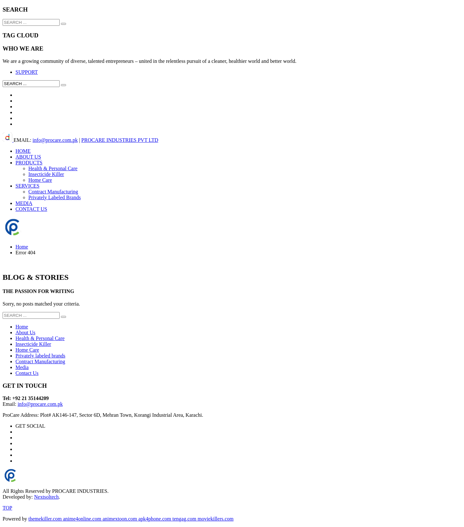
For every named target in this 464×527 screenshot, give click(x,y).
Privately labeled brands (40, 355)
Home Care (40, 180)
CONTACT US (31, 209)
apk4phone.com (155, 519)
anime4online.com (83, 519)
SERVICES (27, 186)
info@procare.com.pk (55, 140)
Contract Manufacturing (53, 191)
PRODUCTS (29, 162)
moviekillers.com (216, 519)
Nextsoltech (46, 497)
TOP (7, 508)
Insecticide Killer (46, 174)
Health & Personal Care (52, 168)
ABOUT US (28, 157)
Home (21, 246)
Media (22, 367)
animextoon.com (120, 519)
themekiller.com (45, 519)
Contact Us (27, 373)
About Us (25, 332)
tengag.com (185, 519)
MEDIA (23, 203)
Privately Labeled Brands (54, 197)
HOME (23, 151)
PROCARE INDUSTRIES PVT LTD (119, 140)
